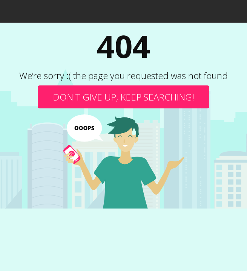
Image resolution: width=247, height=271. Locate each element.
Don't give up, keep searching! (123, 97)
